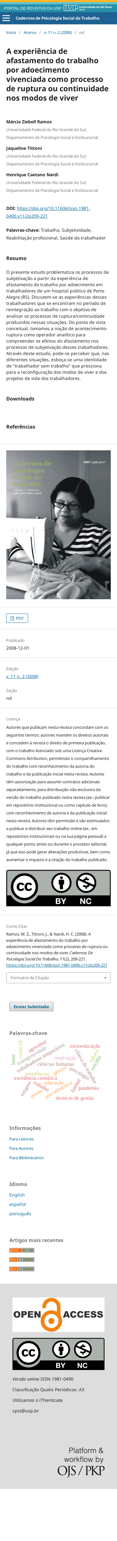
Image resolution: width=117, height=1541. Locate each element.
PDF (19, 670)
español (17, 1256)
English (17, 1247)
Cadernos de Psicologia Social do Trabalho (58, 18)
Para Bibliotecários (26, 1209)
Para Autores (21, 1200)
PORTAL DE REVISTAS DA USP (32, 8)
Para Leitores (21, 1191)
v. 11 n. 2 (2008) (58, 32)
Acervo (30, 32)
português (20, 1265)
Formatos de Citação (30, 1029)
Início (11, 32)
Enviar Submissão (31, 1058)
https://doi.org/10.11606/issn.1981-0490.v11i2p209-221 (56, 1017)
